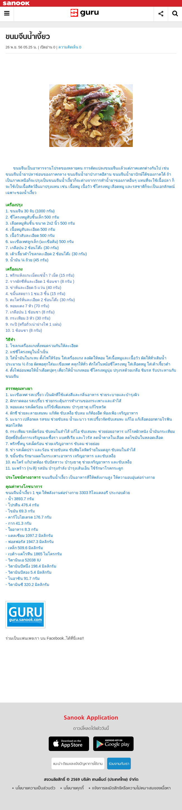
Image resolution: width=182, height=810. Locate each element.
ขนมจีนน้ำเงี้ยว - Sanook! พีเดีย (86, 14)
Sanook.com (17, 3)
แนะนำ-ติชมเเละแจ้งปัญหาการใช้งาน (78, 764)
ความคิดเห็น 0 (69, 47)
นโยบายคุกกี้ (74, 788)
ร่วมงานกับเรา (119, 764)
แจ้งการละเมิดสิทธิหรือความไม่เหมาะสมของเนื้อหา (131, 788)
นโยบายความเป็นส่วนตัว (35, 788)
